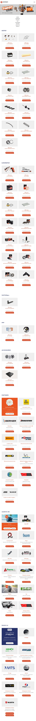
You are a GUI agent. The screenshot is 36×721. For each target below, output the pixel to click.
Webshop (13, 528)
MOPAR (17, 17)
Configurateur (7, 528)
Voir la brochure (9, 413)
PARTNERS (17, 23)
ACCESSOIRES (17, 22)
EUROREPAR (18, 18)
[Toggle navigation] (34, 2)
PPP (17, 21)
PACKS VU (17, 26)
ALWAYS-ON (18, 25)
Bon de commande (9, 65)
